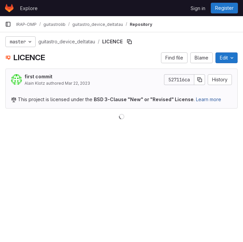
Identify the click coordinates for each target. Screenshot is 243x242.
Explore (29, 8)
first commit (38, 76)
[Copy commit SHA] (199, 79)
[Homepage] (9, 8)
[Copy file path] (129, 41)
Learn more (208, 99)
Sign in (198, 8)
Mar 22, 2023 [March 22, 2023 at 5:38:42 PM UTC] (77, 83)
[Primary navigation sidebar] (8, 24)
